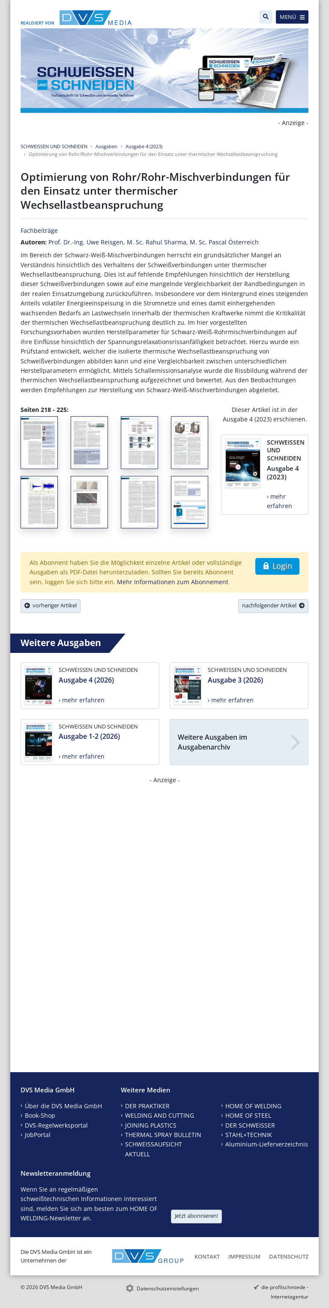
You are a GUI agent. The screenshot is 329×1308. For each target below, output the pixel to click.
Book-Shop (40, 1115)
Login (277, 566)
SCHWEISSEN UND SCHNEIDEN (54, 146)
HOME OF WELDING (253, 1106)
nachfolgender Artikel (273, 605)
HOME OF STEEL (248, 1115)
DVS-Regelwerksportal (56, 1125)
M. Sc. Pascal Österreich (224, 242)
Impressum (244, 1256)
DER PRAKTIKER (147, 1106)
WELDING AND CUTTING (159, 1115)
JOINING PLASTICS (150, 1125)
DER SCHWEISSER (250, 1125)
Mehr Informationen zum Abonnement (172, 582)
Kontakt (207, 1256)
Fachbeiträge (39, 230)
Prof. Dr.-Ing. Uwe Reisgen (85, 242)
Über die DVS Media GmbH (63, 1106)
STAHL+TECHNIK (248, 1135)
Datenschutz (288, 1256)
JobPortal (38, 1135)
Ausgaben (106, 146)
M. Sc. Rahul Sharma (156, 242)
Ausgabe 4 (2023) (144, 146)
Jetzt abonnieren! (196, 1216)
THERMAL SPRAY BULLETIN (163, 1135)
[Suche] (265, 17)
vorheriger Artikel (50, 605)
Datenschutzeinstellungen (168, 1288)
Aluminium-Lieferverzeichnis (266, 1144)
